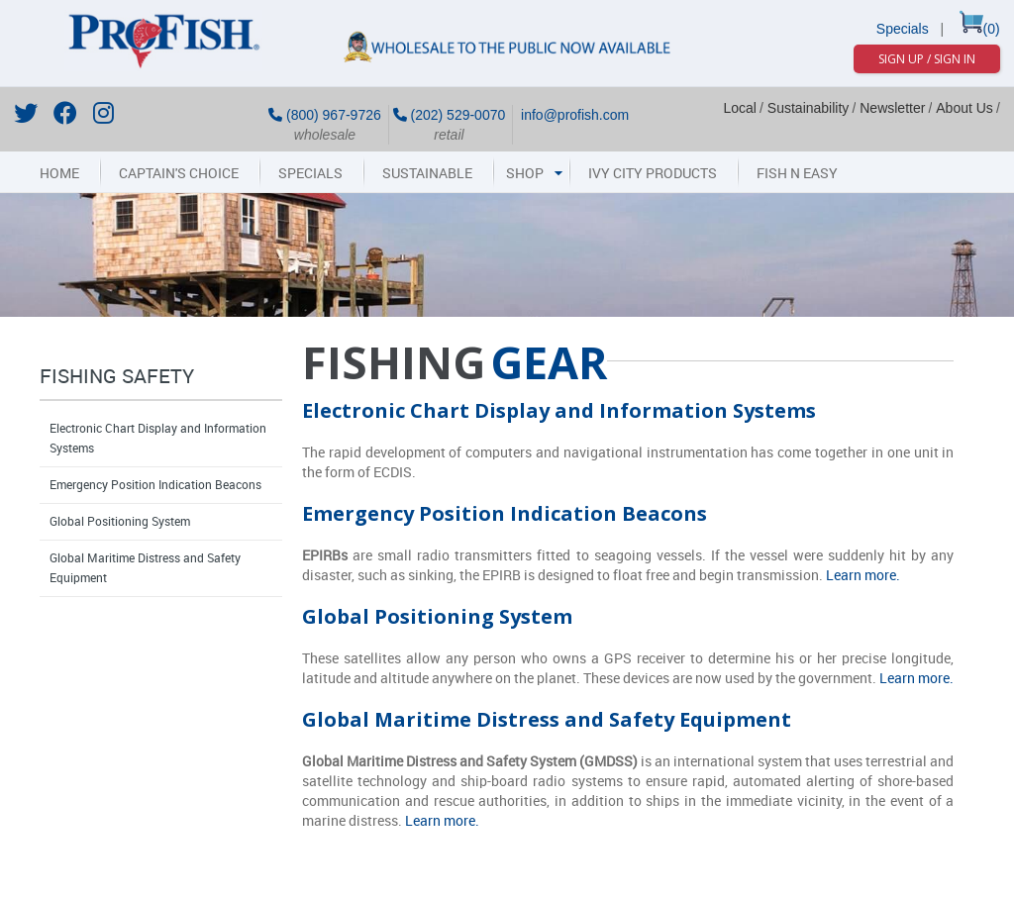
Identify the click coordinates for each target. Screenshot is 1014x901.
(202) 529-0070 (449, 115)
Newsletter (892, 108)
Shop (525, 173)
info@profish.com (573, 115)
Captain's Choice (179, 173)
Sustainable (427, 173)
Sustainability (808, 108)
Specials (902, 29)
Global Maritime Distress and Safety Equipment (145, 568)
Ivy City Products (652, 173)
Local (739, 108)
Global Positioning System (120, 522)
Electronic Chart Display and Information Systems (158, 438)
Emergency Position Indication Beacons (155, 485)
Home (59, 173)
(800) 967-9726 (324, 115)
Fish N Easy (797, 173)
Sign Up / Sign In (926, 58)
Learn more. (863, 575)
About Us (964, 108)
